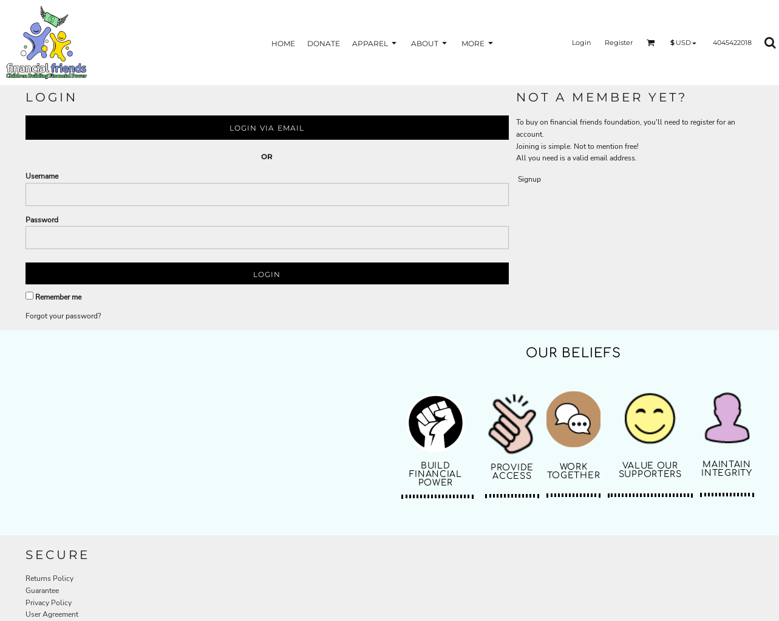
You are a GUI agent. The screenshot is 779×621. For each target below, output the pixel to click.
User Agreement (52, 614)
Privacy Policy (49, 603)
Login (581, 42)
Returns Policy (49, 578)
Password (42, 220)
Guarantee (42, 590)
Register (619, 42)
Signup (529, 179)
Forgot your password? (63, 316)
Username (42, 176)
